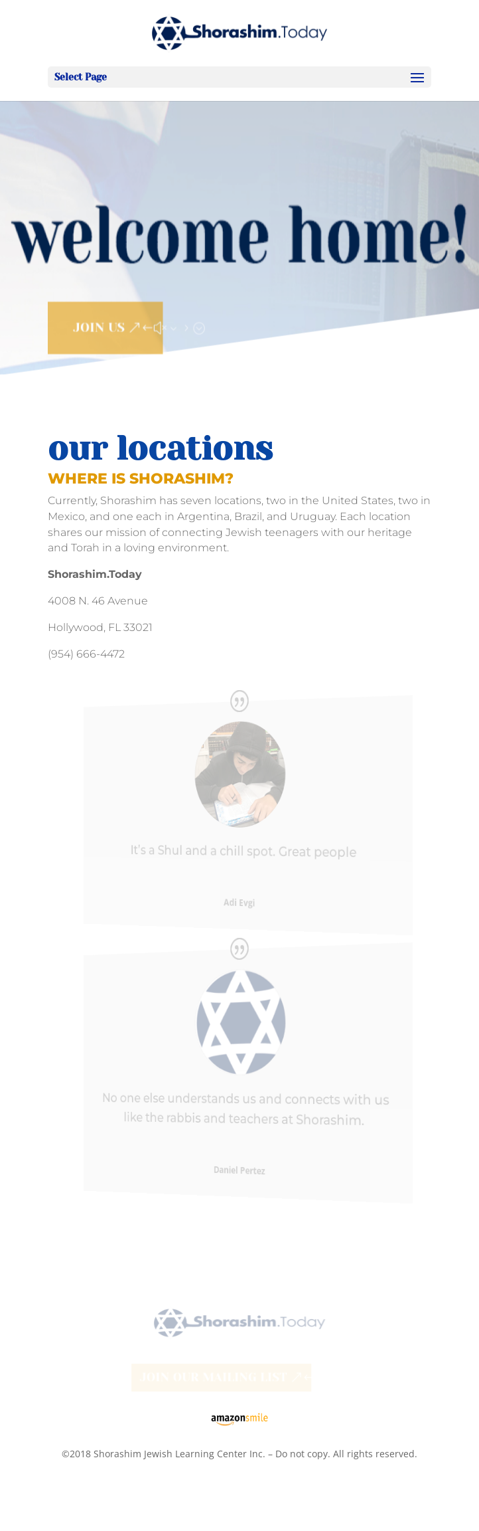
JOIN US (98, 324)
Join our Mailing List (212, 1377)
